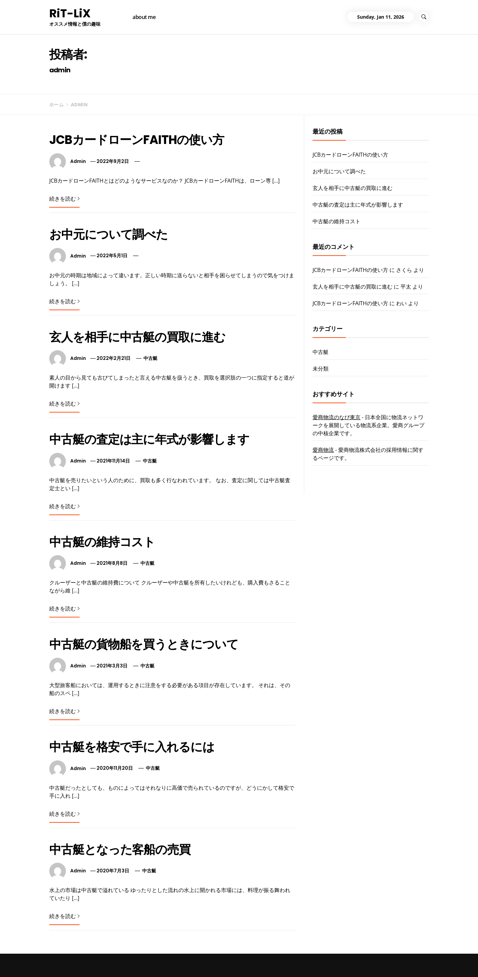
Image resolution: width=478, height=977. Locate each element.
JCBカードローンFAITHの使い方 (136, 139)
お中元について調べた (108, 234)
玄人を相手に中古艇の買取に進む (137, 337)
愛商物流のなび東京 (336, 417)
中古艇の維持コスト (102, 541)
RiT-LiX (70, 13)
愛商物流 (323, 450)
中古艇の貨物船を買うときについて (143, 644)
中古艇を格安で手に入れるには (131, 746)
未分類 (321, 368)
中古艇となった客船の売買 (119, 849)
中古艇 (150, 358)
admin (78, 161)
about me (143, 17)
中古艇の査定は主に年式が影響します (149, 439)
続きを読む (64, 198)
